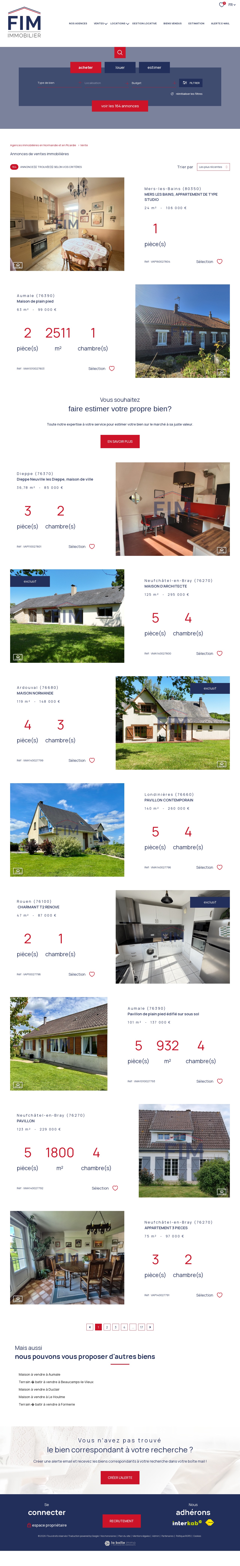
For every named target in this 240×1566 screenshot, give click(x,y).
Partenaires (167, 1536)
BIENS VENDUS (173, 23)
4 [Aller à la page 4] (124, 1327)
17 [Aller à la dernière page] (141, 1327)
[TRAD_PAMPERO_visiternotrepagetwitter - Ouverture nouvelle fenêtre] (101, 1506)
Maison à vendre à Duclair (39, 1389)
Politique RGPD (183, 1536)
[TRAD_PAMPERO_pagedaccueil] (25, 37)
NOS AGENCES (78, 23)
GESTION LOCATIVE (144, 23)
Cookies (197, 1536)
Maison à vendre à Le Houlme (42, 1397)
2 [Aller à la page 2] (107, 1327)
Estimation (196, 23)
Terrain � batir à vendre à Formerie (47, 1404)
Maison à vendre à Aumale (39, 1374)
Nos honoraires (108, 1536)
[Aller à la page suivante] (150, 1327)
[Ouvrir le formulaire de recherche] (190, 83)
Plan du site (124, 1536)
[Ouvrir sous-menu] (106, 23)
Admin (155, 1536)
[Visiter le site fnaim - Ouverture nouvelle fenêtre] (209, 1522)
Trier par (185, 167)
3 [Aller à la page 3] (115, 1327)
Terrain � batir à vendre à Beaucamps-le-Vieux (56, 1382)
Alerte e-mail (220, 23)
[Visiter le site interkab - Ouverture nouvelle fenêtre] (187, 1522)
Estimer (154, 67)
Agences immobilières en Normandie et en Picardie (43, 145)
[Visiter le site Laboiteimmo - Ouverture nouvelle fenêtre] (120, 1544)
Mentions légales (141, 1536)
